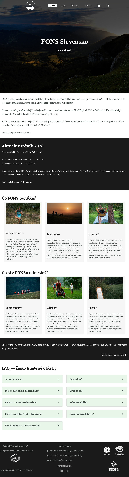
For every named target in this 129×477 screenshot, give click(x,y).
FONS (52, 5)
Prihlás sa (27, 182)
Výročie (87, 5)
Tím (63, 5)
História (74, 5)
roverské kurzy (26, 470)
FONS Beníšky (26, 450)
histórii (54, 114)
